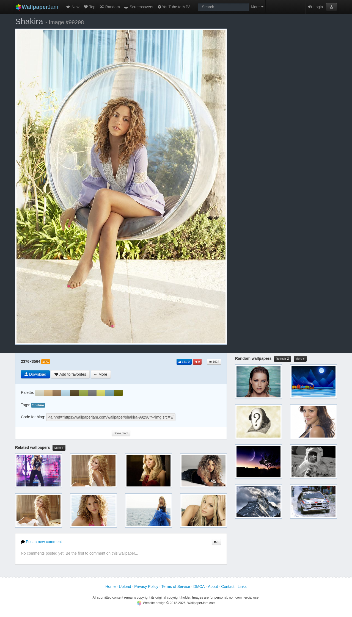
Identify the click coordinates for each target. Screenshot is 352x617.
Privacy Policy (146, 586)
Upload (125, 586)
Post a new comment (41, 541)
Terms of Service (175, 586)
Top (89, 7)
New (72, 7)
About (213, 586)
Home (110, 586)
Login (315, 7)
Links (242, 586)
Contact (227, 586)
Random (109, 7)
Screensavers (138, 7)
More (59, 448)
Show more (121, 433)
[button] (331, 7)
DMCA (199, 586)
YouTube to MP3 (173, 7)
